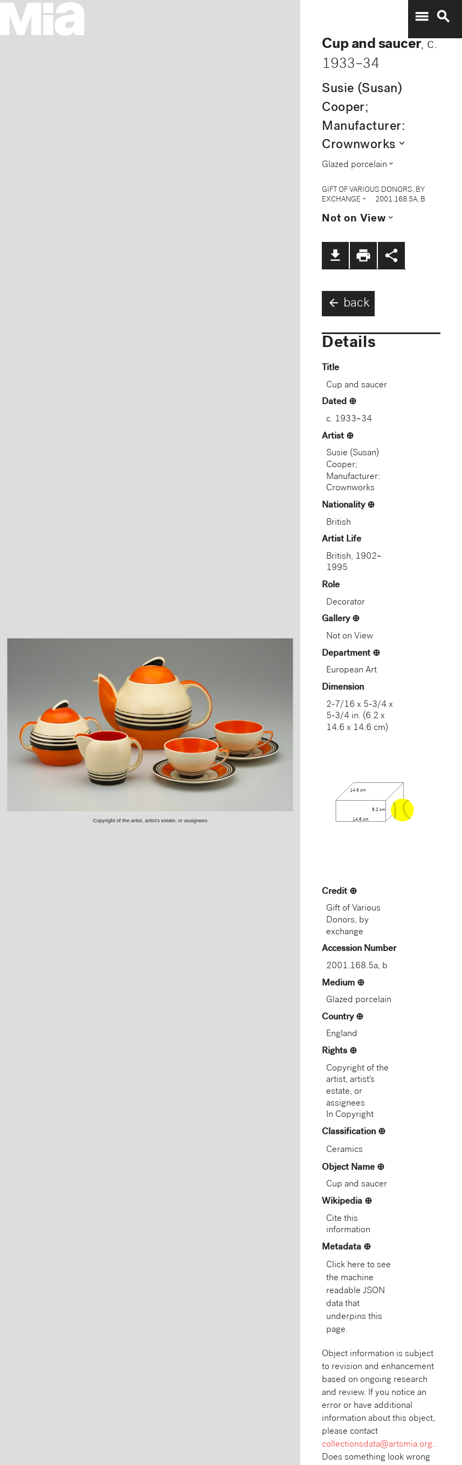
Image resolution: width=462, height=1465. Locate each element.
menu (421, 17)
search (443, 17)
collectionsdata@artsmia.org (377, 1444)
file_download (335, 255)
